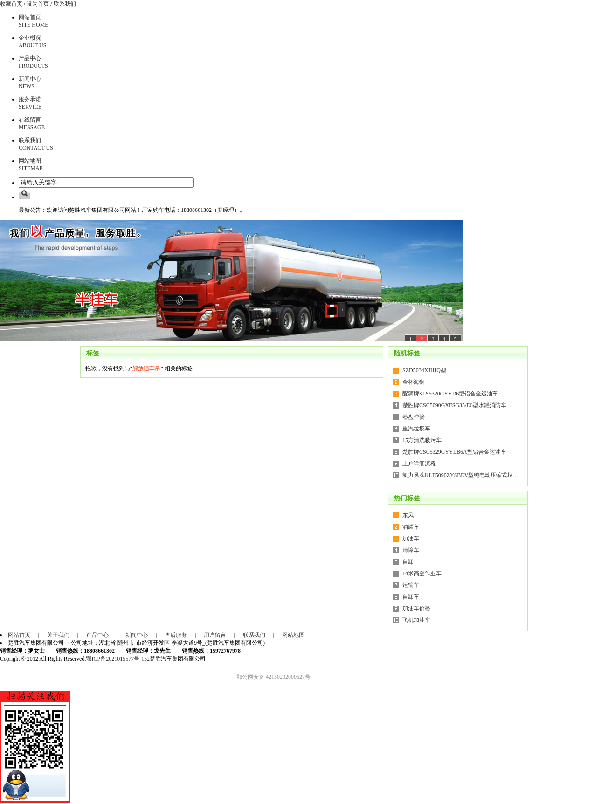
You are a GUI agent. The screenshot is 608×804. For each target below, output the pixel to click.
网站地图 (293, 635)
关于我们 (58, 635)
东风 (408, 515)
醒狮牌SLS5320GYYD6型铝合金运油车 (450, 393)
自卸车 (410, 596)
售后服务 (176, 635)
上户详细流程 (419, 463)
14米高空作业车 (422, 573)
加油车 (410, 538)
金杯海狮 (413, 382)
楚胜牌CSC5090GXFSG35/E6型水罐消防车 (454, 405)
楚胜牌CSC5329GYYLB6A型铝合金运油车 (454, 452)
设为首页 (38, 3)
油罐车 (410, 527)
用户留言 (215, 635)
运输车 (410, 585)
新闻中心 (136, 635)
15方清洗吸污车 (422, 440)
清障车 (410, 550)
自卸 (408, 562)
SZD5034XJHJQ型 (424, 370)
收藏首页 (11, 3)
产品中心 (97, 635)
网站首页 (19, 635)
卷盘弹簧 (413, 417)
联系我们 (65, 3)
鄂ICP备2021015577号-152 (118, 658)
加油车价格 (416, 608)
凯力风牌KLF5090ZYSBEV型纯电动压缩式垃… (460, 475)
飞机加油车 (416, 620)
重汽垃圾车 (416, 428)
